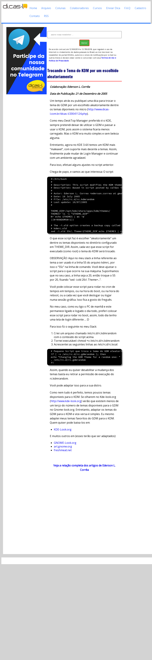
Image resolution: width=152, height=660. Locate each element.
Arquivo (46, 8)
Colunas (60, 8)
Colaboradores (79, 8)
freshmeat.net (63, 450)
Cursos (97, 8)
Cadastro (140, 8)
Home (33, 8)
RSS (46, 16)
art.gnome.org (63, 446)
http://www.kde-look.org (66, 401)
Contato (35, 16)
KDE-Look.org (62, 429)
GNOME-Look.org (65, 443)
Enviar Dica (113, 8)
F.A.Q (127, 8)
